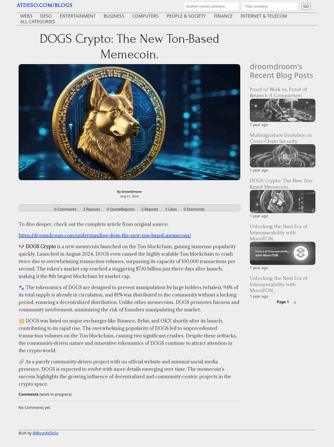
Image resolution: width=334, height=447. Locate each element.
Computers (145, 16)
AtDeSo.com (34, 5)
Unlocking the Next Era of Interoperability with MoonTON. (279, 232)
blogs (64, 5)
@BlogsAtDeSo (45, 433)
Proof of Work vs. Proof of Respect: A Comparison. (278, 92)
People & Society (186, 16)
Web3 (26, 16)
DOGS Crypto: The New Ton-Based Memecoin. (282, 183)
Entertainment (78, 16)
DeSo (46, 16)
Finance (223, 16)
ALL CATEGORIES (37, 21)
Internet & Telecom (264, 16)
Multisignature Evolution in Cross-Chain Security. (281, 138)
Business (113, 16)
